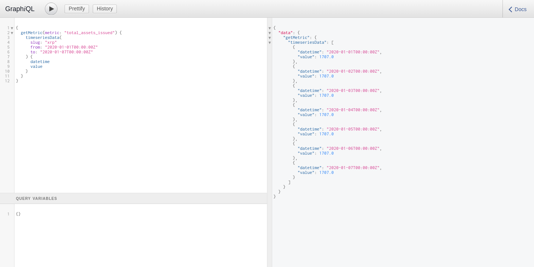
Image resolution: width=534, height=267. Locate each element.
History (105, 8)
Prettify (77, 8)
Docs (521, 9)
